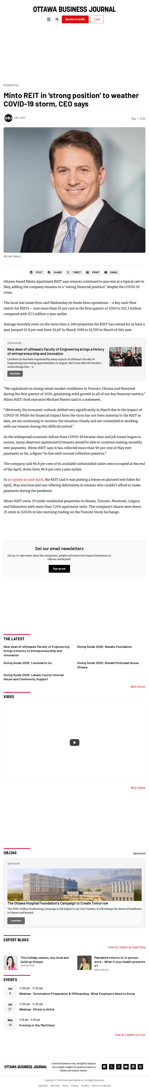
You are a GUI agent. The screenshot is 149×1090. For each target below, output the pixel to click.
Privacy (74, 1085)
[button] (48, 19)
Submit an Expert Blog (132, 947)
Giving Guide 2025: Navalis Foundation (104, 647)
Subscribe (43, 1085)
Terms (65, 1085)
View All (113, 947)
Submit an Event (136, 1035)
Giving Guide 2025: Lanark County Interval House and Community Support (34, 677)
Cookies (85, 1085)
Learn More (16, 920)
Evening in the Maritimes (37, 1025)
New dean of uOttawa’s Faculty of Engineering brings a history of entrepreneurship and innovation (55, 351)
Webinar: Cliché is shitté (36, 1009)
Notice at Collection (101, 1085)
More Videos (138, 788)
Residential (11, 85)
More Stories (138, 686)
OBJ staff (19, 118)
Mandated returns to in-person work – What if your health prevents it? (119, 962)
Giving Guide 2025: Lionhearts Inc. (28, 663)
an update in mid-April (25, 479)
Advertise (55, 1085)
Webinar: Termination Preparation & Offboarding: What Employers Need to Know (77, 994)
